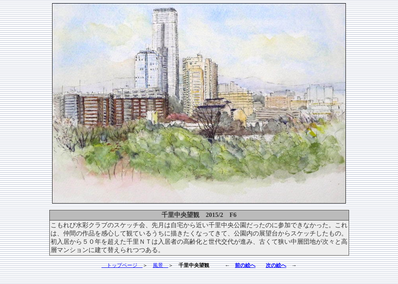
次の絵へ (276, 265)
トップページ (122, 265)
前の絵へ (245, 265)
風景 (160, 265)
